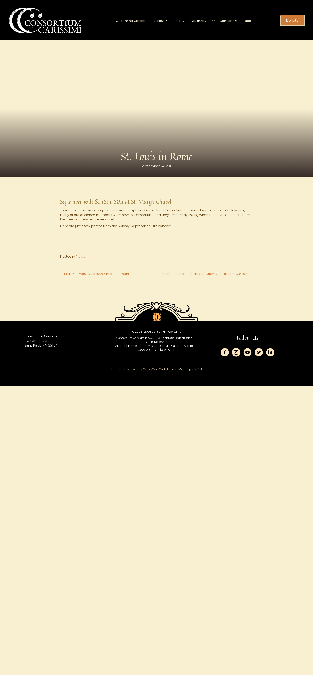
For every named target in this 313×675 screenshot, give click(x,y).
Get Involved (200, 21)
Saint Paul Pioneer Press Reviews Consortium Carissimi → (208, 274)
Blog (247, 21)
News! (80, 256)
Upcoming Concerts (132, 21)
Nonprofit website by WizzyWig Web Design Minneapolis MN (156, 369)
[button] (167, 20)
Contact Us (228, 21)
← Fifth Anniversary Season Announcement (94, 274)
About (159, 21)
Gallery (178, 21)
